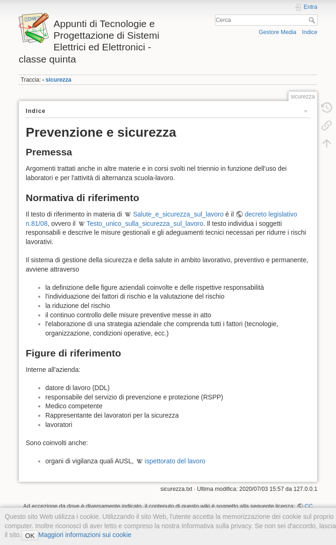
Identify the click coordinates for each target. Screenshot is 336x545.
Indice (309, 32)
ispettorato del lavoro (175, 461)
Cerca (312, 20)
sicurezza (58, 80)
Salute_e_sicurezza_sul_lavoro (178, 214)
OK (30, 535)
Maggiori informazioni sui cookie (84, 534)
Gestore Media (277, 32)
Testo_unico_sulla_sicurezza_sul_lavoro (144, 223)
